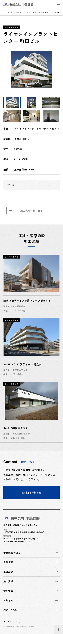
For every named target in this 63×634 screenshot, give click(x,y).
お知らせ (30, 600)
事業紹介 (30, 571)
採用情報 (30, 591)
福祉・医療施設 (11, 27)
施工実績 (15, 12)
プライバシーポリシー (13, 621)
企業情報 (8, 562)
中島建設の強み (12, 552)
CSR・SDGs (10, 610)
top (5, 12)
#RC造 (10, 184)
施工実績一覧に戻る (26, 210)
